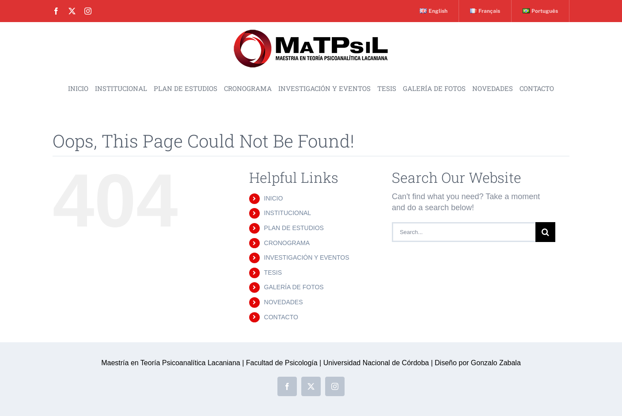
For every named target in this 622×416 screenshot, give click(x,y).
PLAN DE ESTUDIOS (294, 227)
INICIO (273, 198)
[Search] (545, 232)
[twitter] (72, 11)
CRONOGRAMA (287, 242)
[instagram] (87, 11)
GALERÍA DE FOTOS (294, 287)
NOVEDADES (283, 302)
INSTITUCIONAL (287, 212)
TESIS (273, 272)
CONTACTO (281, 317)
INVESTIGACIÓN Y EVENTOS (306, 257)
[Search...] (463, 232)
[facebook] (56, 11)
